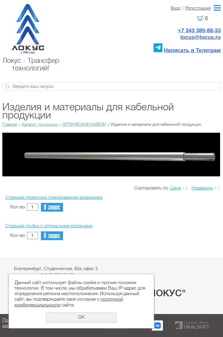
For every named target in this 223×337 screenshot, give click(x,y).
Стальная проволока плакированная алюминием (53, 197)
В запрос (52, 207)
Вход (175, 8)
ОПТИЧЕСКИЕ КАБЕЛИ (84, 124)
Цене (175, 188)
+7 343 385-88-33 (199, 30)
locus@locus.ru (200, 37)
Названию (202, 188)
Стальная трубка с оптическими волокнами (48, 225)
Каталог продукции (40, 124)
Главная (9, 124)
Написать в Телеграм (192, 50)
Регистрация (198, 8)
